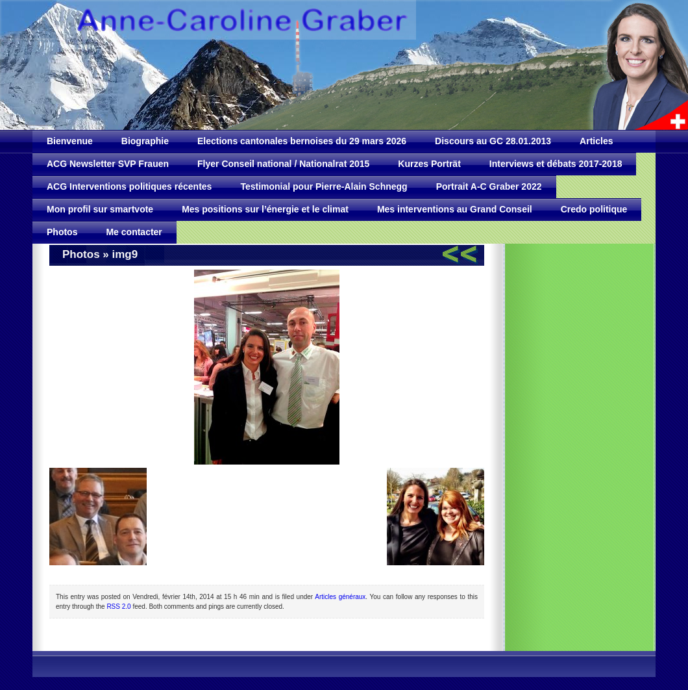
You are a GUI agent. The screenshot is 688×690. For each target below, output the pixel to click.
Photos (62, 232)
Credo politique (594, 209)
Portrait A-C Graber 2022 (489, 186)
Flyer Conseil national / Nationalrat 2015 (283, 164)
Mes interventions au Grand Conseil (454, 209)
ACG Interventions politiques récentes (129, 186)
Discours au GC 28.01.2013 (493, 141)
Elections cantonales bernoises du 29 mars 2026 (301, 141)
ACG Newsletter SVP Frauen (108, 164)
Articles (596, 141)
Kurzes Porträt (429, 164)
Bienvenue (70, 141)
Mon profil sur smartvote (100, 209)
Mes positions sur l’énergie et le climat (265, 209)
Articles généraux (340, 596)
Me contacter (134, 232)
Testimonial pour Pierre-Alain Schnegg (323, 186)
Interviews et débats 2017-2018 (555, 164)
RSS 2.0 (118, 606)
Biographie (145, 141)
